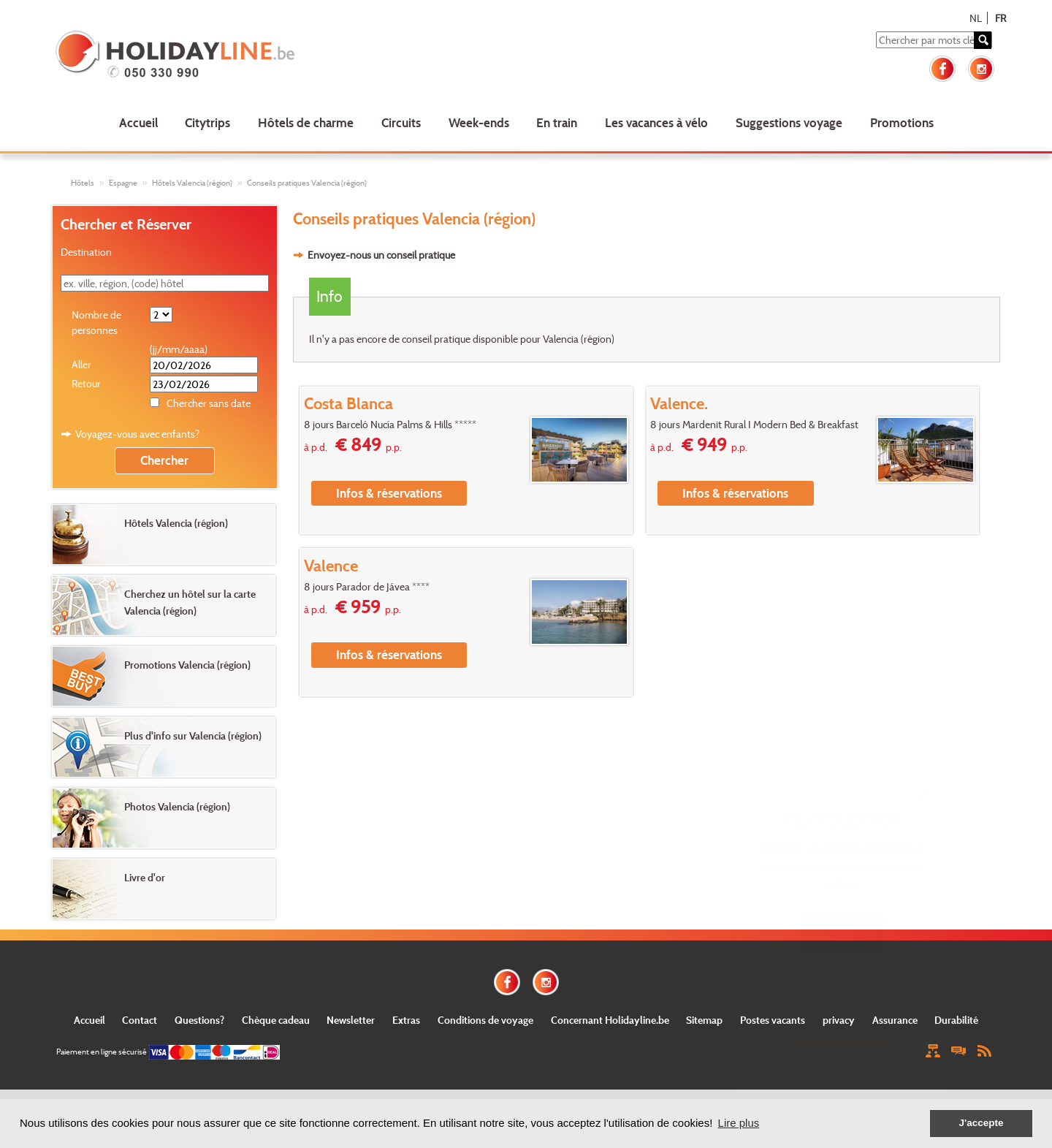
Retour (86, 383)
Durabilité (956, 1020)
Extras (406, 1020)
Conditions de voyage (485, 1020)
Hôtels (82, 183)
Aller (81, 364)
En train (556, 122)
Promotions (902, 122)
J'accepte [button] (980, 1122)
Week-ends (479, 122)
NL (975, 18)
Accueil (138, 122)
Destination (86, 252)
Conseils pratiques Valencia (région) (307, 183)
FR (1000, 18)
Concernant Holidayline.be (610, 1020)
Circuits (401, 122)
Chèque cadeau (276, 1020)
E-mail (842, 977)
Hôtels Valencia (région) (192, 183)
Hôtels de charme (306, 122)
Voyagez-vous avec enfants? (137, 433)
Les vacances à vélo (656, 122)
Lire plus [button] (739, 1123)
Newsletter (351, 1020)
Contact (139, 1020)
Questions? (199, 1020)
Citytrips (207, 122)
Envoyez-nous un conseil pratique (381, 254)
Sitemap (704, 1020)
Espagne (123, 183)
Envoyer (842, 1032)
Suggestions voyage (789, 122)
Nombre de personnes (96, 322)
